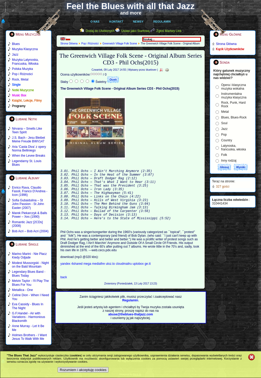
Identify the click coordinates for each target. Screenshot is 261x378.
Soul (224, 123)
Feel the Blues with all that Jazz (130, 6)
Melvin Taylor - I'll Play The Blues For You (30, 282)
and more (131, 13)
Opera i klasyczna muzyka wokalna (233, 86)
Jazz (224, 129)
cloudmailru (124, 275)
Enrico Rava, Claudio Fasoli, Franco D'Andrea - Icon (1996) (29, 191)
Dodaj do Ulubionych (100, 31)
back (63, 289)
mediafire (98, 275)
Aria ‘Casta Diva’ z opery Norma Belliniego (29, 148)
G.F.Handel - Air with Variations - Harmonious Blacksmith (28, 317)
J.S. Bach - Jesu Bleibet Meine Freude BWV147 (28, 139)
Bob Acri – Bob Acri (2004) (30, 231)
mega (87, 275)
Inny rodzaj (229, 160)
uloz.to (111, 275)
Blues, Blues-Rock (234, 117)
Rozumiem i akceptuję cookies (83, 370)
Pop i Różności (90, 43)
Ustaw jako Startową (135, 31)
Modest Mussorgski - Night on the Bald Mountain (30, 264)
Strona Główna (68, 43)
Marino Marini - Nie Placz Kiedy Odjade (29, 255)
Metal (225, 112)
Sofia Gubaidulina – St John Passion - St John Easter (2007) (28, 204)
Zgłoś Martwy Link (169, 31)
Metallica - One (22, 290)
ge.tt (148, 275)
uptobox (139, 275)
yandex (65, 275)
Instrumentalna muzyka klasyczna (233, 95)
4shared (77, 275)
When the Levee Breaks (28, 155)
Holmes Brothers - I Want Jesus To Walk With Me (29, 337)
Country (226, 140)
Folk (224, 155)
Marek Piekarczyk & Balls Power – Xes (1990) (29, 214)
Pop (224, 134)
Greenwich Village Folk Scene (119, 43)
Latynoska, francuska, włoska (233, 147)
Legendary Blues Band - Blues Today (28, 273)
